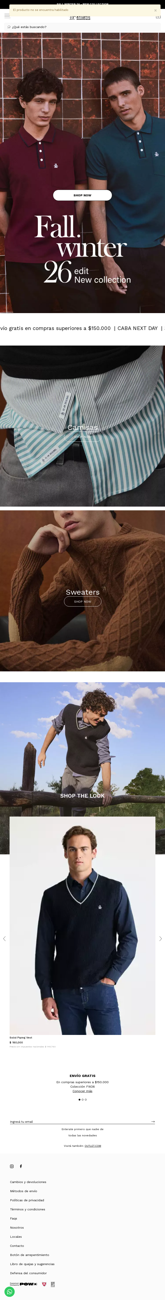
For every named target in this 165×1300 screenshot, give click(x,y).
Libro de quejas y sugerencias (32, 1264)
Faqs (13, 1218)
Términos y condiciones (27, 1209)
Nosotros (17, 1227)
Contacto (17, 1246)
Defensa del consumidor (28, 1273)
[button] (82, 27)
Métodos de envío (23, 1191)
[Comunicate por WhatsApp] (9, 1292)
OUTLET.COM (93, 1145)
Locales (16, 1236)
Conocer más (82, 1091)
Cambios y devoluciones (28, 1182)
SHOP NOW (82, 437)
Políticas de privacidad (27, 1200)
